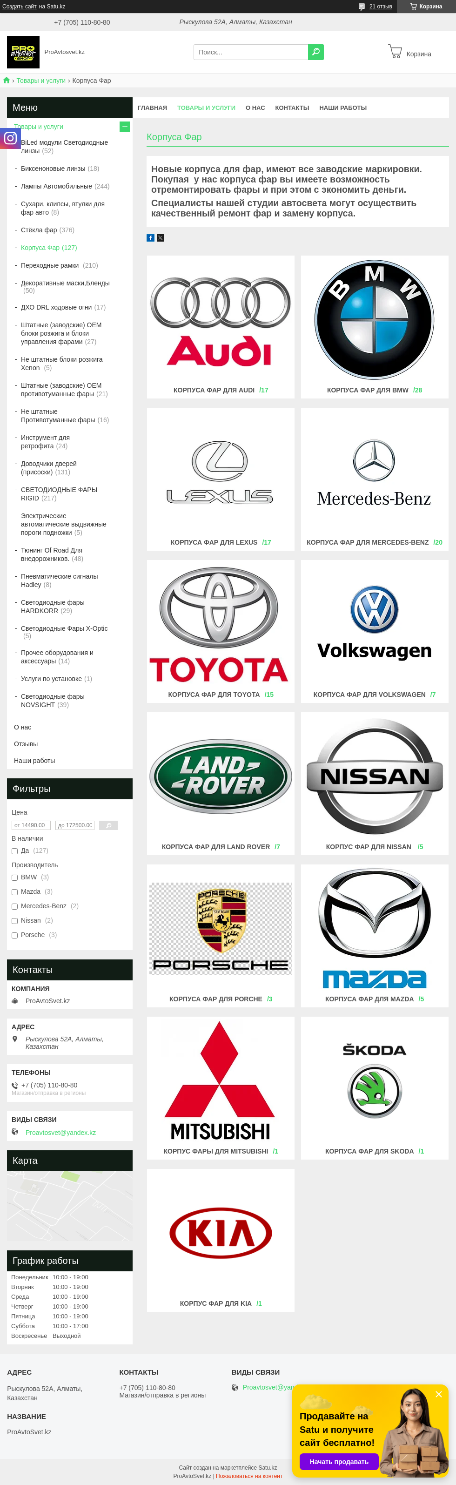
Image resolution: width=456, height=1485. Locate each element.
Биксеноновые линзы (53, 168)
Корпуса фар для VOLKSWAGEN (370, 694)
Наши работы (343, 107)
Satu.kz (267, 1468)
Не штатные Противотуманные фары (58, 416)
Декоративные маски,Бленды (65, 283)
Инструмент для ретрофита (45, 442)
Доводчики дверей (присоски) (49, 468)
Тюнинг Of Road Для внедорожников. (51, 554)
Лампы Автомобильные (56, 186)
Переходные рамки (50, 265)
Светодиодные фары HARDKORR (53, 606)
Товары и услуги (41, 80)
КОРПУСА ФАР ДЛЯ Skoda (369, 1151)
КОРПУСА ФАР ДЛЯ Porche (215, 999)
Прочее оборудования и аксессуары (57, 657)
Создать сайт (19, 6)
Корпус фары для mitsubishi (216, 1151)
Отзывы (26, 744)
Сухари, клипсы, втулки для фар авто (63, 208)
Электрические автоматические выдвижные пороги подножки (64, 524)
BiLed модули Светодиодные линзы (64, 147)
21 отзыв (380, 6)
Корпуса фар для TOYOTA (214, 694)
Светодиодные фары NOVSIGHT (53, 701)
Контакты (292, 107)
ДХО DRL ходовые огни (56, 307)
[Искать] (316, 52)
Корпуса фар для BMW (368, 390)
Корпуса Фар (40, 247)
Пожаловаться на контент (249, 1476)
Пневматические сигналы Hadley (59, 580)
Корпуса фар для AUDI (214, 390)
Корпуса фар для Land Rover (216, 846)
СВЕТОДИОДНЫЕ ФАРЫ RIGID (59, 494)
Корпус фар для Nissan (369, 846)
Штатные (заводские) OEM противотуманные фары (61, 390)
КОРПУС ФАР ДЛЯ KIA (216, 1303)
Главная (152, 107)
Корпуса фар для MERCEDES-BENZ (368, 542)
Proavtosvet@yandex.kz (61, 1132)
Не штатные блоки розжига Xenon (62, 363)
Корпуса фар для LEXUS (214, 542)
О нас (255, 107)
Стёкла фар (39, 230)
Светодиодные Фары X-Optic (64, 628)
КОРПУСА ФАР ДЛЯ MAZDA (369, 999)
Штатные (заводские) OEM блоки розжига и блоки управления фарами (61, 333)
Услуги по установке (51, 678)
